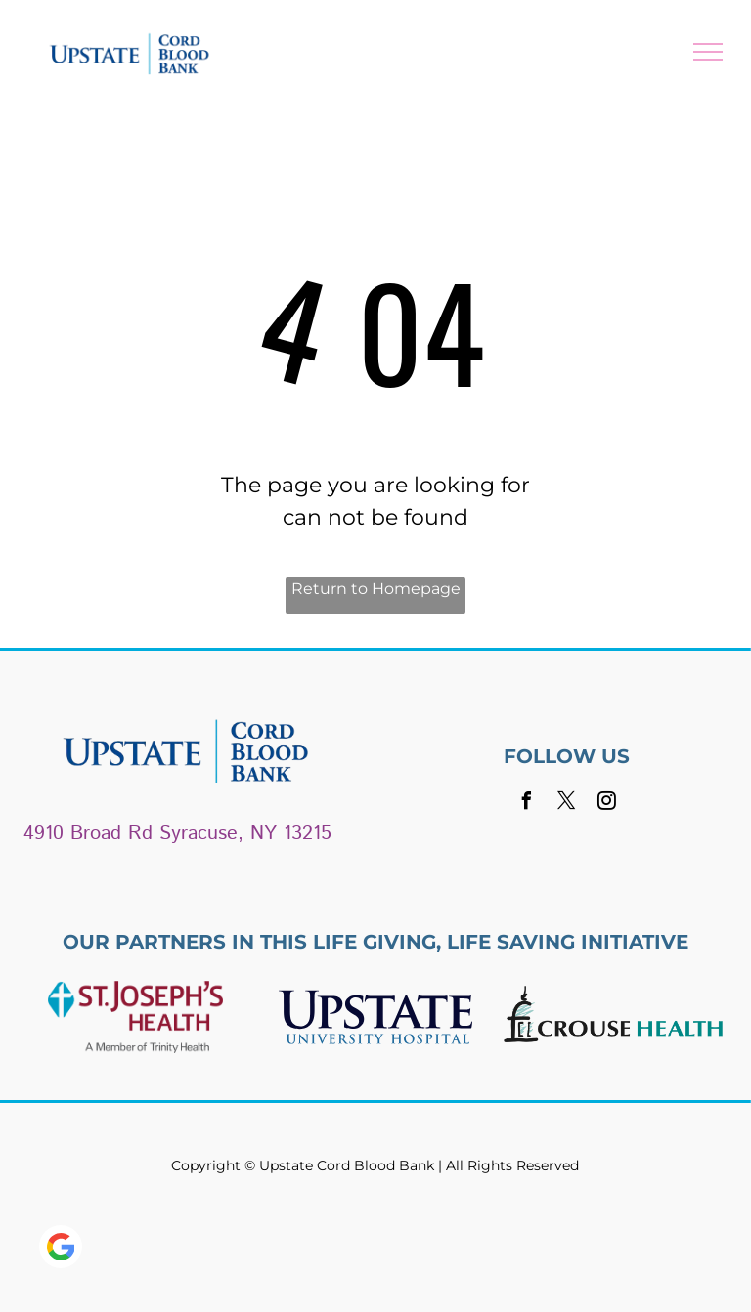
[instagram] (607, 803)
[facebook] (527, 803)
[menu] (708, 51)
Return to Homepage (376, 588)
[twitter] (567, 803)
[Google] (60, 1249)
